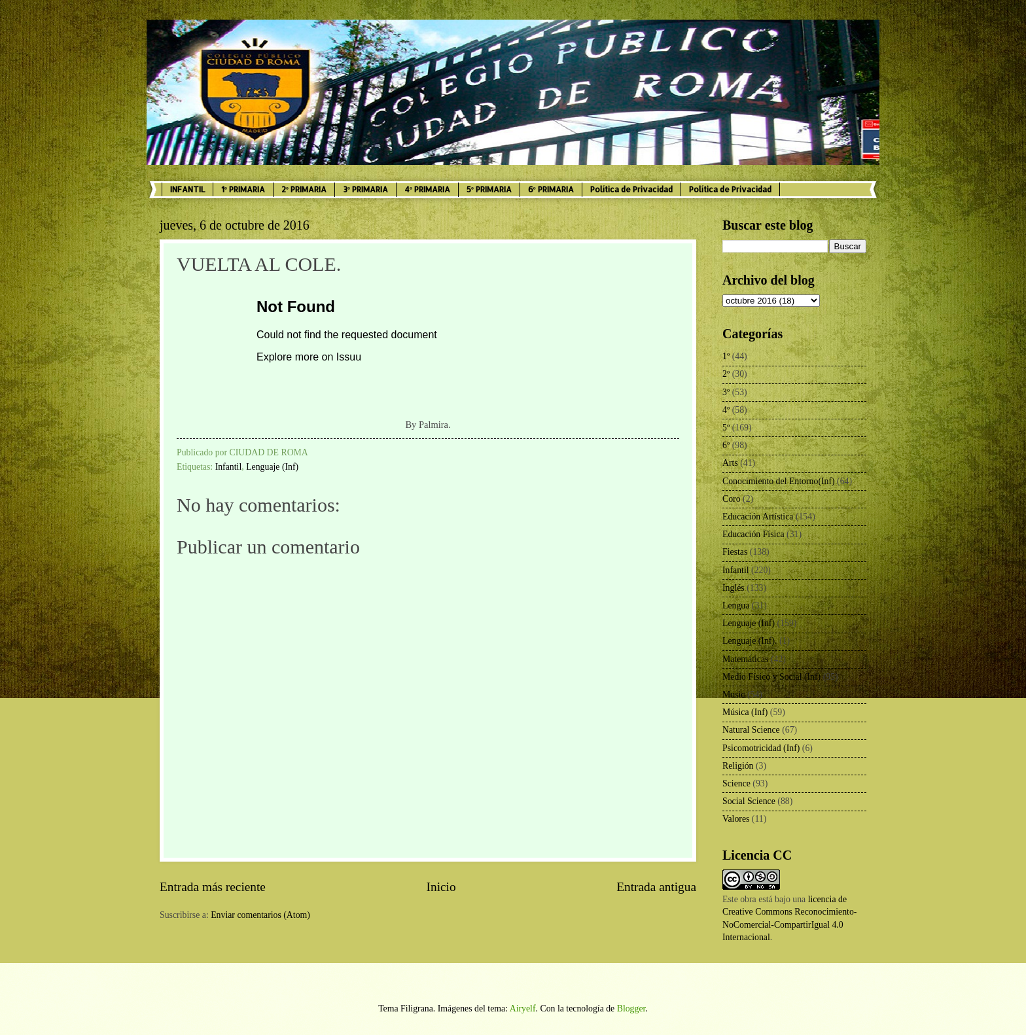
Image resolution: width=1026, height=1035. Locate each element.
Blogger (631, 1008)
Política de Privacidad (631, 189)
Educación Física (753, 534)
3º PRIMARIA (365, 189)
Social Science (748, 801)
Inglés (733, 588)
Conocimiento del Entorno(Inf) (778, 481)
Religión (738, 766)
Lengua (735, 605)
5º (726, 427)
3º (726, 392)
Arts (730, 463)
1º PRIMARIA (243, 189)
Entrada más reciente (213, 887)
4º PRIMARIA (427, 189)
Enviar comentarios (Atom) (260, 915)
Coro (731, 499)
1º (726, 356)
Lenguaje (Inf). (749, 641)
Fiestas (734, 552)
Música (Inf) (745, 712)
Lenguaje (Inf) (272, 467)
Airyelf (523, 1008)
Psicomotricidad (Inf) (761, 748)
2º (726, 374)
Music (733, 694)
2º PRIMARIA (304, 189)
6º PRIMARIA (551, 189)
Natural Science (751, 730)
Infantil (228, 467)
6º (726, 445)
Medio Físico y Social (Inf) (771, 677)
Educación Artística (757, 516)
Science (736, 783)
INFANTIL (187, 189)
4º (726, 410)
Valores (735, 819)
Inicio (441, 887)
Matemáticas (745, 659)
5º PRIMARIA (489, 189)
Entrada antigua (656, 887)
